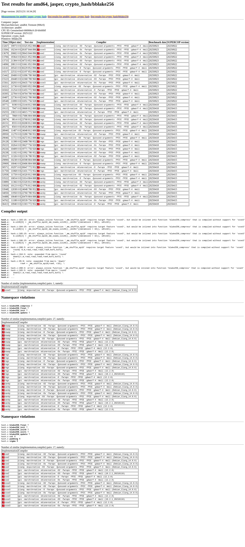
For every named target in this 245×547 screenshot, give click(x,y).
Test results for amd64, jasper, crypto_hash (68, 16)
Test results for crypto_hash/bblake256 (109, 16)
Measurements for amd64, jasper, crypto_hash (24, 16)
